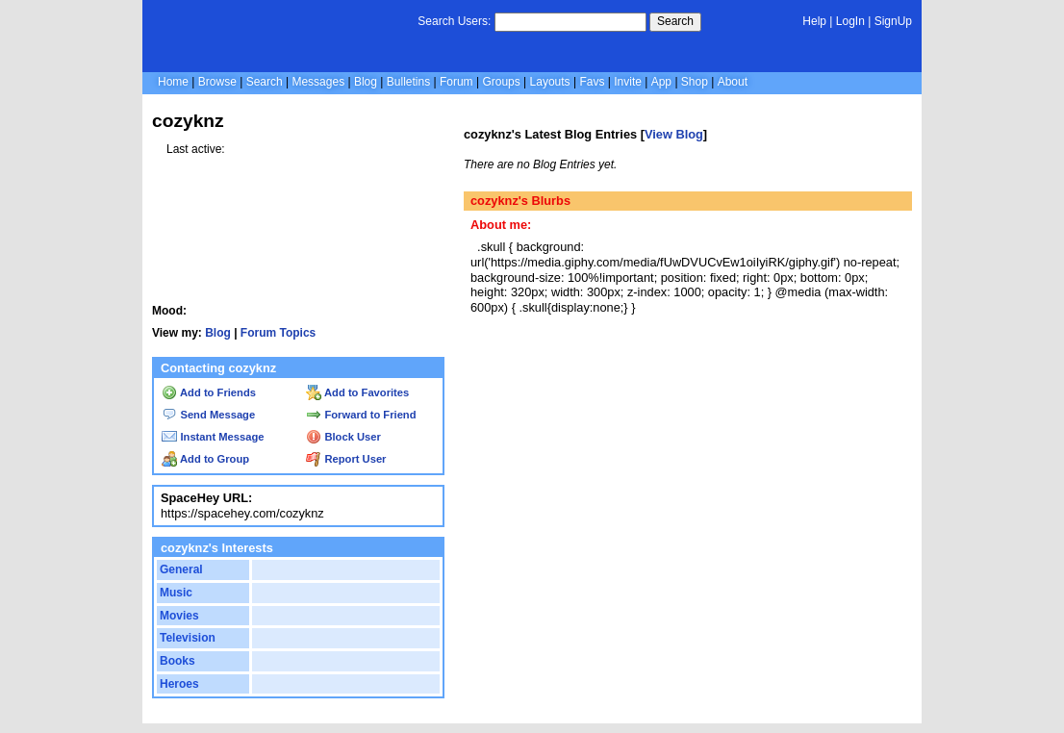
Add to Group (205, 459)
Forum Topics (278, 333)
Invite (628, 81)
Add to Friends (209, 392)
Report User (346, 459)
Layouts (550, 81)
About (732, 81)
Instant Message (213, 436)
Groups (500, 81)
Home (173, 81)
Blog (365, 81)
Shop (694, 81)
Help (814, 21)
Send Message (208, 414)
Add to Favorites (357, 392)
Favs (591, 81)
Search (675, 21)
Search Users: (454, 21)
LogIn (850, 21)
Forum (456, 81)
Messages (317, 81)
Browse (217, 81)
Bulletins (408, 81)
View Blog (674, 134)
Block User (343, 436)
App (661, 81)
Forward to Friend (361, 414)
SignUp (893, 21)
